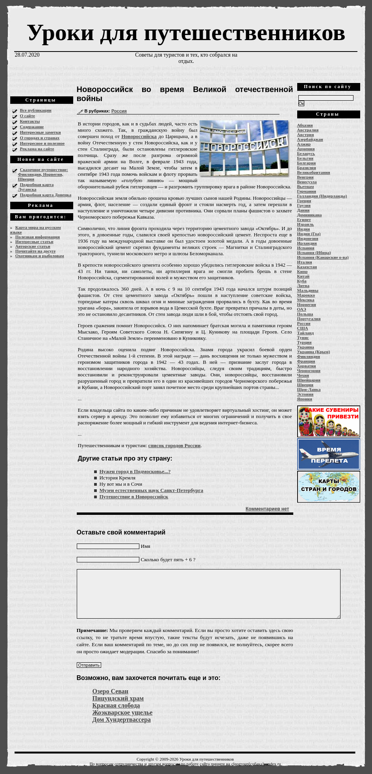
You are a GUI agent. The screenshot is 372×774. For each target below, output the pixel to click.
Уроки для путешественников (185, 32)
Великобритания (313, 172)
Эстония (305, 394)
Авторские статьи (32, 246)
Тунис (303, 337)
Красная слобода (116, 705)
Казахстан (307, 266)
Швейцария (309, 380)
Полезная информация (37, 236)
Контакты (30, 121)
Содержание (32, 126)
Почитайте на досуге (35, 251)
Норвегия (306, 304)
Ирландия (307, 243)
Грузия (304, 205)
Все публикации (36, 110)
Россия (119, 111)
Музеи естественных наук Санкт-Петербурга (152, 490)
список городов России (174, 445)
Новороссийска (139, 136)
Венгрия (305, 177)
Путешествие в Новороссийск (134, 496)
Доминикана (309, 214)
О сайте (27, 115)
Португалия (309, 318)
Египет (304, 219)
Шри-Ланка (309, 389)
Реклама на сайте (37, 148)
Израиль (305, 224)
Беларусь (306, 153)
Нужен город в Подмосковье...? (135, 471)
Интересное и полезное (42, 143)
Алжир (304, 144)
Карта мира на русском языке (35, 229)
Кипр (302, 271)
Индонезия (307, 238)
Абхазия (305, 125)
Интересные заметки (40, 132)
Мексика (306, 299)
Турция (304, 342)
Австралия (308, 129)
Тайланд (305, 332)
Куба (302, 280)
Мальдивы (307, 290)
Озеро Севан (111, 691)
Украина (305, 347)
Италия (304, 262)
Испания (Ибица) (314, 252)
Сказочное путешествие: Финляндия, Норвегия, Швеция (43, 174)
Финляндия (308, 356)
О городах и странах (40, 137)
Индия (303, 229)
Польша (305, 313)
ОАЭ (301, 309)
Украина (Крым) (313, 351)
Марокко (306, 295)
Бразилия (306, 167)
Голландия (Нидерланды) (322, 196)
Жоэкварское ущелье (123, 712)
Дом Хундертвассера (122, 719)
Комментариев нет (267, 509)
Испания (306, 247)
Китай (303, 276)
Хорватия (306, 365)
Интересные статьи (34, 241)
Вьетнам (305, 186)
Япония (304, 398)
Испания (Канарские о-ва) (323, 257)
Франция (306, 361)
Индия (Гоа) (309, 233)
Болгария (306, 162)
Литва (303, 285)
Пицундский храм (118, 698)
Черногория (309, 370)
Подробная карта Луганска (36, 187)
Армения (306, 148)
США (302, 328)
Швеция (305, 384)
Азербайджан (310, 139)
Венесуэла (307, 181)
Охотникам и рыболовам (39, 255)
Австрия (305, 134)
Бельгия (305, 158)
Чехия (303, 375)
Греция (304, 200)
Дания (303, 210)
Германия (306, 191)
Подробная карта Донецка (46, 194)
